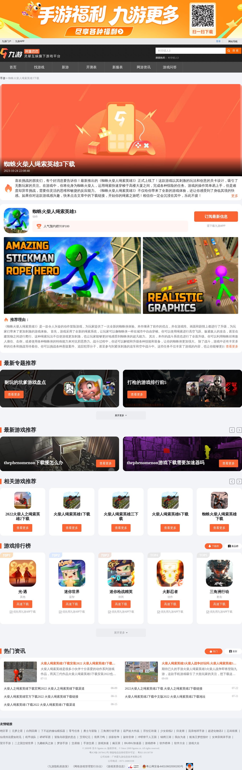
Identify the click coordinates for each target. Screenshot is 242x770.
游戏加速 (103, 743)
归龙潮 (180, 730)
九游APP (19, 41)
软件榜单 (165, 743)
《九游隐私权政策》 (58, 766)
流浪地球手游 (196, 730)
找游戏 (39, 67)
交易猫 (76, 743)
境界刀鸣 (99, 737)
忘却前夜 (232, 730)
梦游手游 (62, 743)
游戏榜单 (150, 743)
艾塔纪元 (85, 737)
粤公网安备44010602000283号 (162, 766)
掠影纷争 (114, 737)
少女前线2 (166, 730)
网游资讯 (144, 67)
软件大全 (179, 743)
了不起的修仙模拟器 (53, 730)
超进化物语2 (215, 730)
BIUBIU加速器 (132, 743)
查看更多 (14, 394)
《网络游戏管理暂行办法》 (88, 766)
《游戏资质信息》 (116, 766)
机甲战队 (30, 737)
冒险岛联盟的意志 (65, 737)
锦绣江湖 (165, 737)
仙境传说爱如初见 (11, 737)
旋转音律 (128, 737)
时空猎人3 (173, 57)
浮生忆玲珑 (150, 730)
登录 (218, 41)
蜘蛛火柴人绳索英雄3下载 (23, 78)
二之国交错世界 (24, 743)
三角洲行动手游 (110, 730)
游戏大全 (194, 743)
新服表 (117, 67)
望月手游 (5, 743)
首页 (13, 67)
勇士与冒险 (90, 730)
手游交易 (88, 743)
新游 (65, 67)
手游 (2, 78)
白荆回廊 (31, 730)
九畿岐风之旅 (45, 743)
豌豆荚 (116, 743)
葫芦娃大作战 (131, 730)
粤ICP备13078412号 (99, 752)
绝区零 (4, 730)
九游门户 (6, 41)
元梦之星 (17, 730)
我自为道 (180, 737)
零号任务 (74, 730)
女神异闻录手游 (221, 737)
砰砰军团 (45, 737)
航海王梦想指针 (198, 737)
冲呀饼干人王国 (147, 737)
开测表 (91, 67)
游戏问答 (170, 67)
